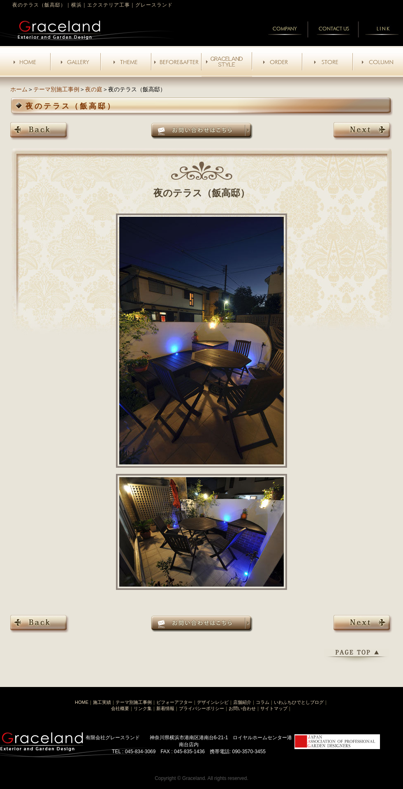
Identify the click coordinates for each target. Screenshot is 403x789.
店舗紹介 (242, 702)
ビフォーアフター (174, 702)
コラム (262, 702)
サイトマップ (273, 708)
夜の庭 (93, 89)
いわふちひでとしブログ (299, 702)
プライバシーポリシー (201, 708)
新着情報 (165, 708)
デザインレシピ (213, 702)
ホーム (19, 89)
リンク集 (143, 708)
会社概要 (120, 708)
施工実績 (102, 702)
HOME (81, 702)
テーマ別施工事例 (56, 89)
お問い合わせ (242, 708)
